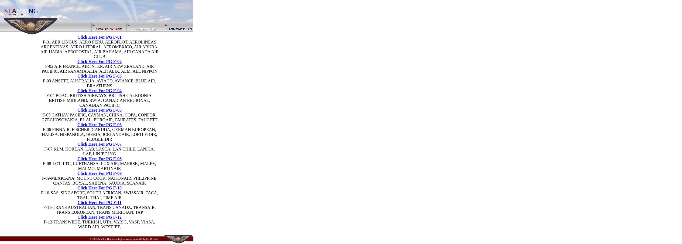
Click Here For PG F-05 (99, 110)
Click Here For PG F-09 (99, 173)
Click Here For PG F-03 (99, 76)
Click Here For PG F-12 (99, 217)
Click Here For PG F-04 (99, 90)
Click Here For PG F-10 (99, 188)
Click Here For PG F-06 (99, 124)
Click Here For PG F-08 (99, 158)
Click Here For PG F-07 (99, 144)
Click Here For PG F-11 (100, 202)
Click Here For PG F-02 (99, 61)
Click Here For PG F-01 (99, 37)
